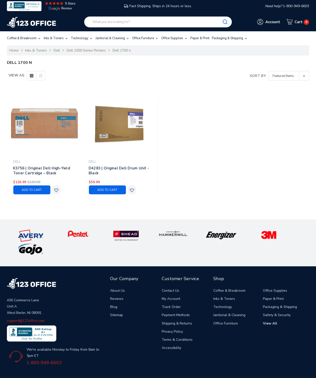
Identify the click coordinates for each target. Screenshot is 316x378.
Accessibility (171, 334)
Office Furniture (145, 38)
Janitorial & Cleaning (113, 38)
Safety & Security (277, 301)
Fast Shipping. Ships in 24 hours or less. (158, 6)
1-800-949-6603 (44, 349)
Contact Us (170, 276)
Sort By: (258, 75)
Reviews (116, 285)
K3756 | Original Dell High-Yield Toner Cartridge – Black (41, 171)
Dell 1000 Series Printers (86, 50)
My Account (171, 285)
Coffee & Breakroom (24, 38)
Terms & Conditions (177, 326)
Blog (113, 293)
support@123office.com (25, 307)
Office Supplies (174, 38)
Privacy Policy (172, 317)
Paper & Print (199, 38)
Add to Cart (32, 190)
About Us (117, 276)
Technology (82, 38)
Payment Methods (176, 301)
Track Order (171, 293)
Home (14, 50)
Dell (57, 50)
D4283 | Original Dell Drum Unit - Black (119, 171)
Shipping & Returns (177, 309)
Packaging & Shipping (230, 38)
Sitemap (116, 301)
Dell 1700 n (122, 50)
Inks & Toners (56, 38)
